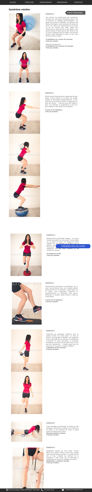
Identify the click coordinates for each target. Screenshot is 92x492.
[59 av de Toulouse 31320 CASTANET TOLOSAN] (24, 490)
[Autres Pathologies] (75, 13)
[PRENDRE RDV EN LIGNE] (73, 246)
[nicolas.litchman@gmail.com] (74, 490)
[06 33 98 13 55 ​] (49, 490)
